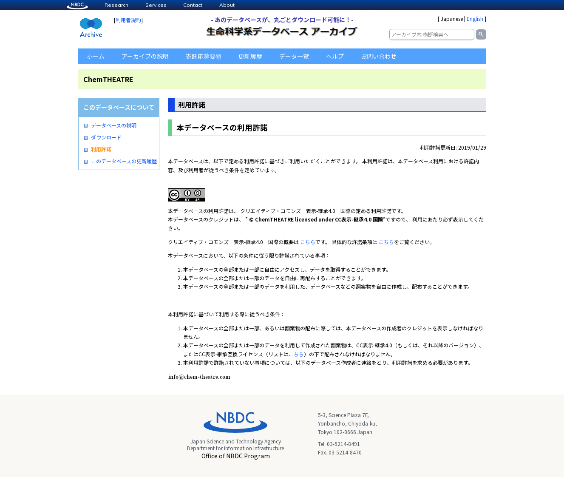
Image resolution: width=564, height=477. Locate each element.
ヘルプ (335, 56)
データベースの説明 (113, 125)
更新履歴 (250, 56)
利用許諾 (101, 149)
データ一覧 (294, 56)
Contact (192, 5)
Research (116, 5)
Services (156, 5)
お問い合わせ (379, 56)
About (227, 5)
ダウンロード (106, 137)
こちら (307, 241)
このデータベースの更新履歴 (124, 161)
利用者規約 (128, 19)
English (475, 18)
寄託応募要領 (203, 56)
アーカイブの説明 (145, 56)
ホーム (96, 56)
